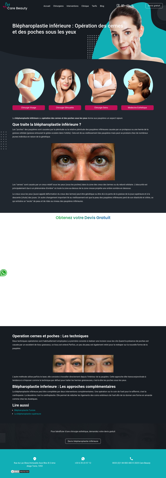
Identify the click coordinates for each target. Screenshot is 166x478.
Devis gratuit (154, 5)
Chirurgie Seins (101, 107)
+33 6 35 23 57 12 (83, 463)
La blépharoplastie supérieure (27, 414)
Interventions (72, 6)
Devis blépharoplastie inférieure (83, 441)
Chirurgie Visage (28, 107)
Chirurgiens (58, 6)
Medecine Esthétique (137, 107)
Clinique (85, 6)
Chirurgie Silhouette (65, 107)
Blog (102, 6)
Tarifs (94, 6)
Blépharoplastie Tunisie (24, 410)
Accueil (47, 6)
